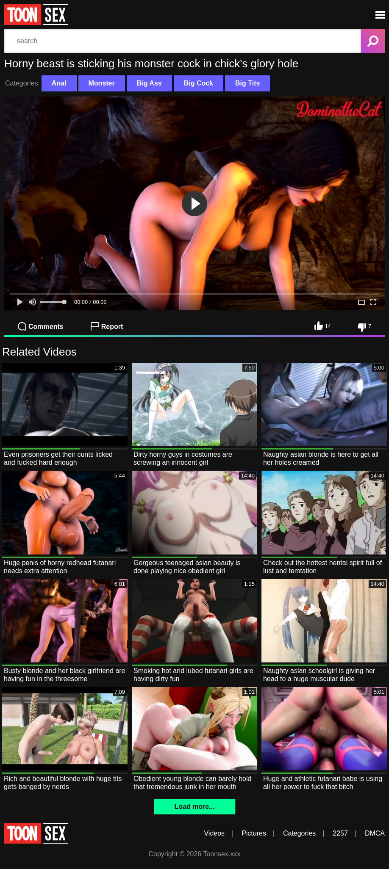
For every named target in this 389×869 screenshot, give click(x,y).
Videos (214, 833)
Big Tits (247, 83)
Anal (59, 83)
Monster (102, 83)
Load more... (194, 806)
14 (322, 325)
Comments (41, 326)
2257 (340, 833)
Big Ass (149, 83)
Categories (299, 833)
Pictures (254, 833)
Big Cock (198, 83)
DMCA (375, 833)
